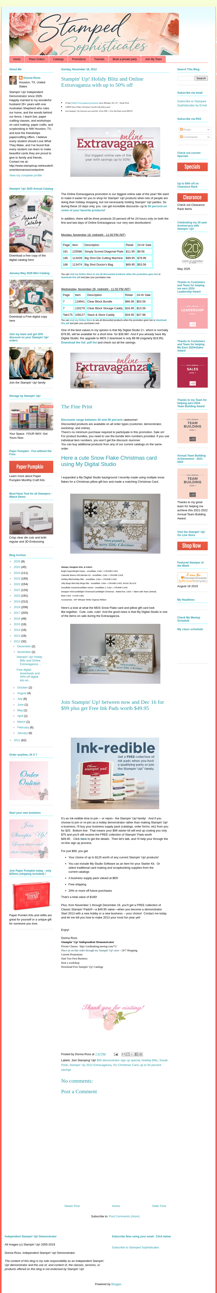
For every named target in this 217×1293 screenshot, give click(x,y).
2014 (17, 630)
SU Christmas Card (125, 1065)
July (20, 698)
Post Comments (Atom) (124, 1216)
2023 (17, 578)
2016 (17, 618)
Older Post (159, 1206)
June (21, 704)
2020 (17, 595)
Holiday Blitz (150, 1060)
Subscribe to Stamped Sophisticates (135, 1247)
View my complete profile (25, 175)
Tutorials (99, 59)
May (20, 710)
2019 (17, 601)
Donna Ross (32, 78)
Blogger (116, 1284)
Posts (185, 129)
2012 (17, 641)
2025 (17, 567)
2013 (17, 635)
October (23, 687)
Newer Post (72, 1206)
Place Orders (37, 59)
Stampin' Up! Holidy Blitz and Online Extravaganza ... (29, 660)
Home (17, 59)
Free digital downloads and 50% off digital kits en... (27, 675)
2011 (17, 740)
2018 (17, 607)
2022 (17, 584)
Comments (189, 137)
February (23, 727)
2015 (17, 624)
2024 (17, 573)
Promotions (79, 59)
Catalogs (58, 59)
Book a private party (125, 59)
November (24, 652)
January (23, 733)
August (22, 693)
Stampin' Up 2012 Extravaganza (90, 1065)
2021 (17, 590)
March (21, 721)
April (20, 716)
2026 (17, 561)
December (24, 646)
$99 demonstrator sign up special (118, 1060)
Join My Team (153, 59)
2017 (17, 612)
